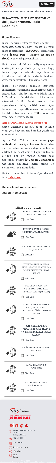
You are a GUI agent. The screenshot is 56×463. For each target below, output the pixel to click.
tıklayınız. (14, 177)
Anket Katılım (15, 456)
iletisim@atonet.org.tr (20, 447)
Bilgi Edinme (17, 451)
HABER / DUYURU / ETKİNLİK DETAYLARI (33, 11)
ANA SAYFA (7, 11)
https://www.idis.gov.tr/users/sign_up (24, 122)
